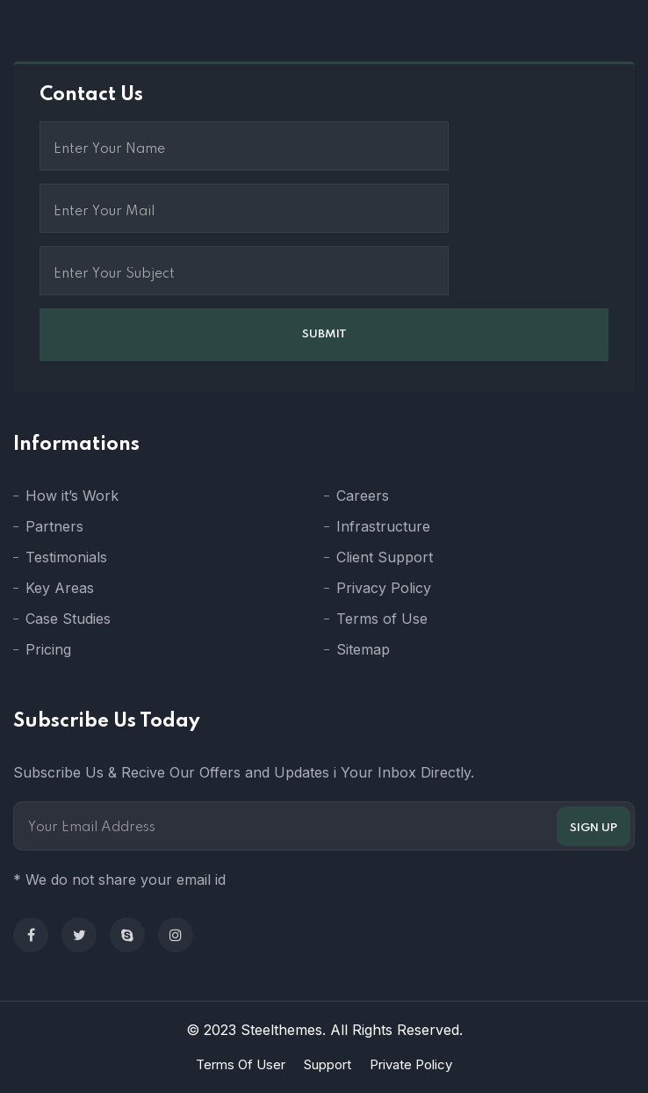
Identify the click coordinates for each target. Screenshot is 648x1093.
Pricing (48, 649)
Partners (54, 526)
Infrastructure (383, 526)
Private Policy (411, 1064)
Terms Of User (240, 1064)
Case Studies (68, 618)
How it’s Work (72, 495)
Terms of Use (382, 618)
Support (327, 1064)
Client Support (384, 557)
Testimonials (66, 557)
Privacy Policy (383, 588)
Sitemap (363, 649)
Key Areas (59, 588)
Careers (362, 495)
